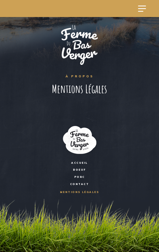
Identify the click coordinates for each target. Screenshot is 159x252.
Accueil (79, 162)
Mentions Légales (79, 192)
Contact (79, 184)
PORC (79, 176)
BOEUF (79, 169)
